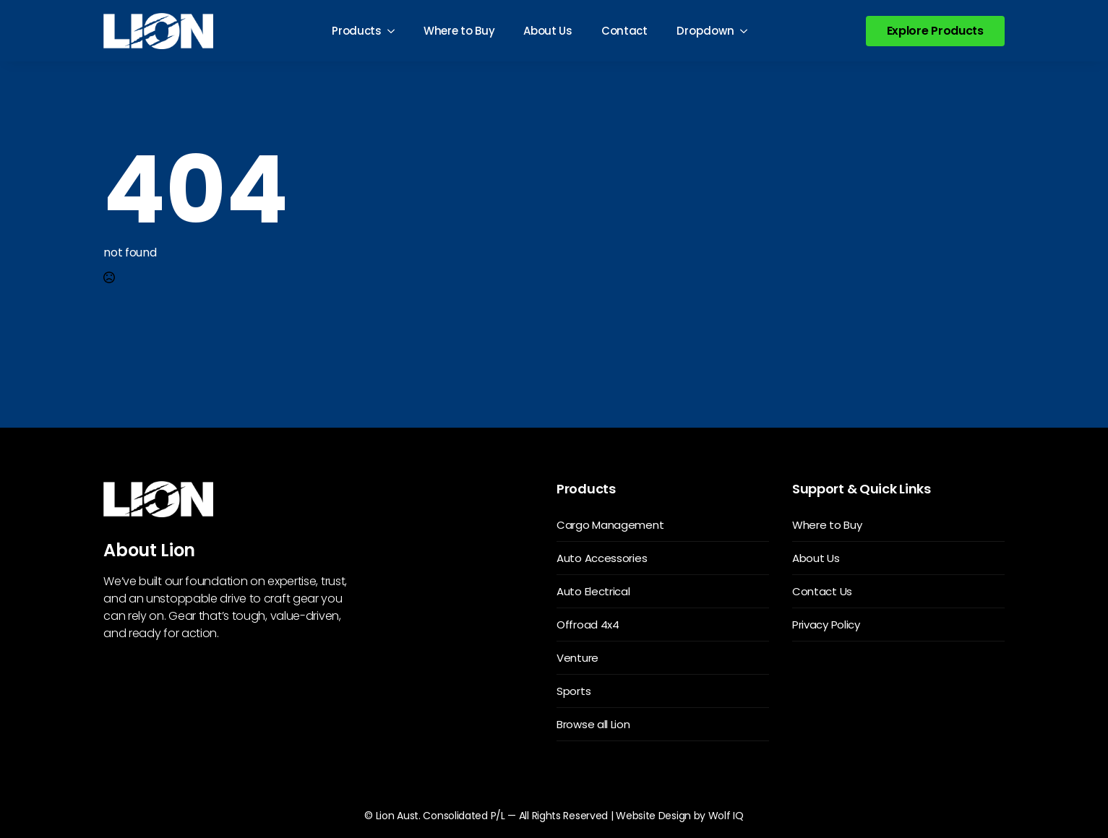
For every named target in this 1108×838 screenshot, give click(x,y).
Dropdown (705, 30)
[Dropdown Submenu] (748, 31)
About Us (547, 30)
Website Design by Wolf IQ (680, 815)
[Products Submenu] (395, 31)
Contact (624, 30)
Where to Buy (459, 30)
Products (357, 30)
